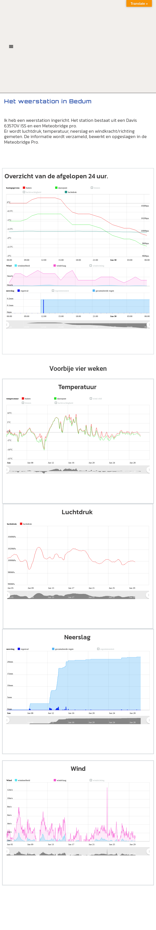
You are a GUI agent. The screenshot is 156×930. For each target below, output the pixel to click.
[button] (11, 46)
